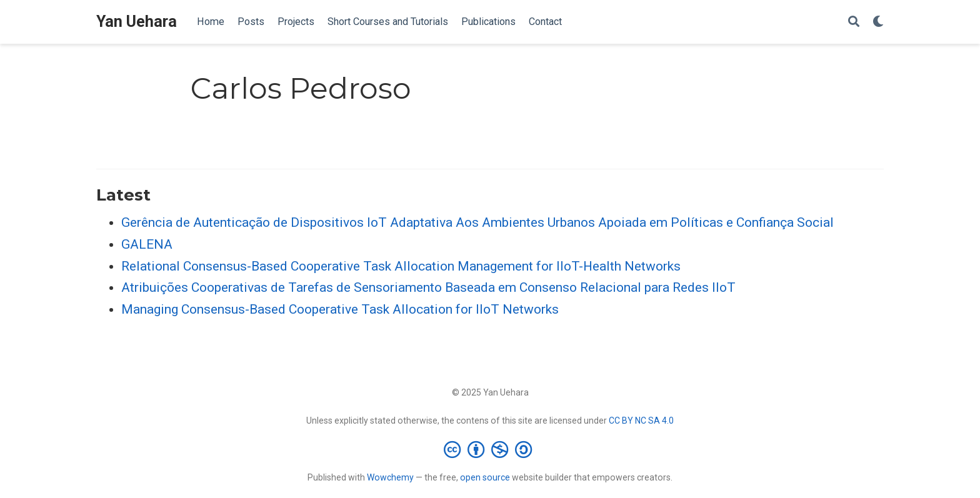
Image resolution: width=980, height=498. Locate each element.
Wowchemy (390, 477)
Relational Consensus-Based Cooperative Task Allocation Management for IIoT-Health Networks (401, 266)
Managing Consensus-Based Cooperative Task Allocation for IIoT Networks (340, 309)
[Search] (853, 22)
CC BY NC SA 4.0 (641, 421)
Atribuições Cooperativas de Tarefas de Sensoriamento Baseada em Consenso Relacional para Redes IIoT (428, 287)
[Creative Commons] (490, 449)
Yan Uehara (136, 21)
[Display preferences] (878, 22)
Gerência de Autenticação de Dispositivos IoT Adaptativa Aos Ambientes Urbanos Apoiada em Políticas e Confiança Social (477, 222)
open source (485, 477)
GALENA (146, 244)
